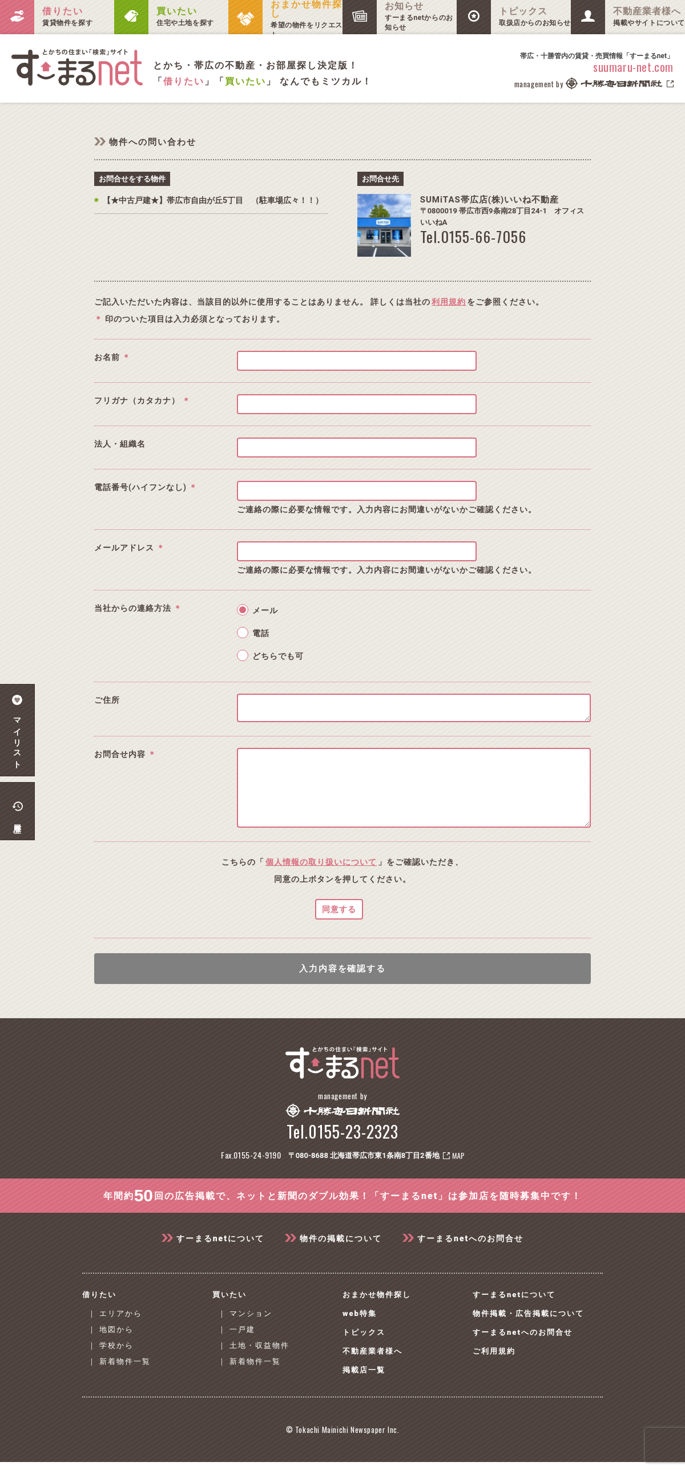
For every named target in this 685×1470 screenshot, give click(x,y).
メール (265, 610)
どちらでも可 (278, 656)
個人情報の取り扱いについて (321, 879)
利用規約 (449, 301)
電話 (260, 633)
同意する (339, 926)
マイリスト (17, 730)
